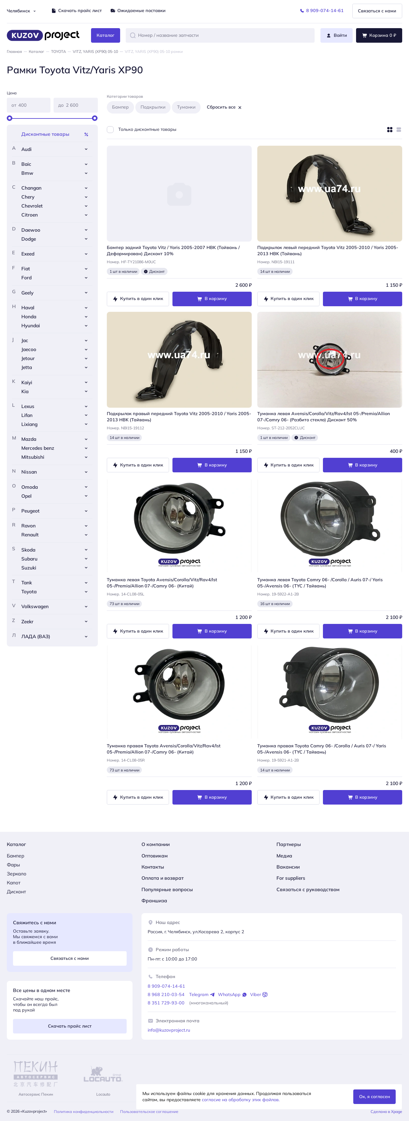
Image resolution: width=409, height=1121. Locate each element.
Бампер (120, 107)
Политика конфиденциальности (83, 1111)
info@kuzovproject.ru (169, 1030)
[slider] (9, 118)
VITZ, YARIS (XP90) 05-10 (95, 51)
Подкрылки (153, 107)
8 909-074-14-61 (166, 986)
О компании (155, 844)
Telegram (202, 995)
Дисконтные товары (55, 134)
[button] (133, 35)
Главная (14, 51)
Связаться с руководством (308, 889)
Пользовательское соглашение (149, 1111)
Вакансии (288, 867)
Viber (259, 995)
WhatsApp (232, 995)
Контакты (152, 867)
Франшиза (154, 900)
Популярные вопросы (167, 889)
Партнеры (288, 844)
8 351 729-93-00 (166, 1003)
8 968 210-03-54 (166, 994)
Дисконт (16, 891)
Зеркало (16, 873)
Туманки (186, 107)
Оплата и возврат (162, 878)
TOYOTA (58, 51)
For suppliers (290, 878)
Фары (13, 864)
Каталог (36, 51)
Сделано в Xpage (386, 1111)
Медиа (284, 856)
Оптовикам (154, 856)
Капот (13, 882)
